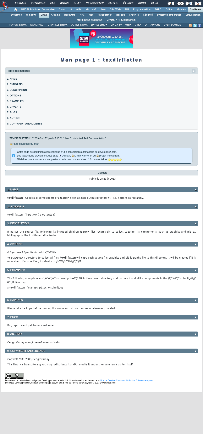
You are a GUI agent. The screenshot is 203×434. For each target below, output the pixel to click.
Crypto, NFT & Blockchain (121, 19)
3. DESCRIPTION (17, 90)
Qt (145, 24)
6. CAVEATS (14, 106)
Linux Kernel (81, 155)
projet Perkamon (109, 155)
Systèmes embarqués (169, 15)
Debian (66, 155)
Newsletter (94, 3)
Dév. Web (115, 9)
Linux (44, 15)
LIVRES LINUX (99, 24)
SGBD (158, 9)
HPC (81, 15)
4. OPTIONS (14, 95)
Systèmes (195, 9)
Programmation (141, 9)
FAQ (52, 3)
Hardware (69, 15)
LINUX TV (116, 24)
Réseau (120, 15)
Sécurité (148, 15)
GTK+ (138, 24)
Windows (31, 15)
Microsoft (91, 9)
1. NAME (12, 78)
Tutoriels (37, 3)
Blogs (64, 3)
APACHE (155, 24)
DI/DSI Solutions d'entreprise (38, 9)
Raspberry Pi (105, 15)
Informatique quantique (89, 19)
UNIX (128, 24)
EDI (127, 9)
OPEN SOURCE (172, 24)
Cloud (62, 9)
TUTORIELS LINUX (56, 24)
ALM (78, 9)
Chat (77, 3)
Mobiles (181, 9)
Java (103, 9)
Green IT (134, 15)
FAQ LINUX (36, 24)
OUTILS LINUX (79, 24)
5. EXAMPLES (15, 101)
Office (169, 9)
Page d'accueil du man (25, 143)
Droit (142, 3)
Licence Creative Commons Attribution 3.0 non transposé (126, 380)
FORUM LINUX (18, 24)
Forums (20, 3)
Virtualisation (193, 15)
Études (127, 3)
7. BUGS (12, 112)
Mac (91, 15)
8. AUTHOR (13, 118)
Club (154, 3)
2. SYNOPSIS (15, 84)
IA (71, 9)
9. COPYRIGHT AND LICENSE (24, 123)
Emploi (113, 3)
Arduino (55, 15)
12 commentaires (97, 159)
